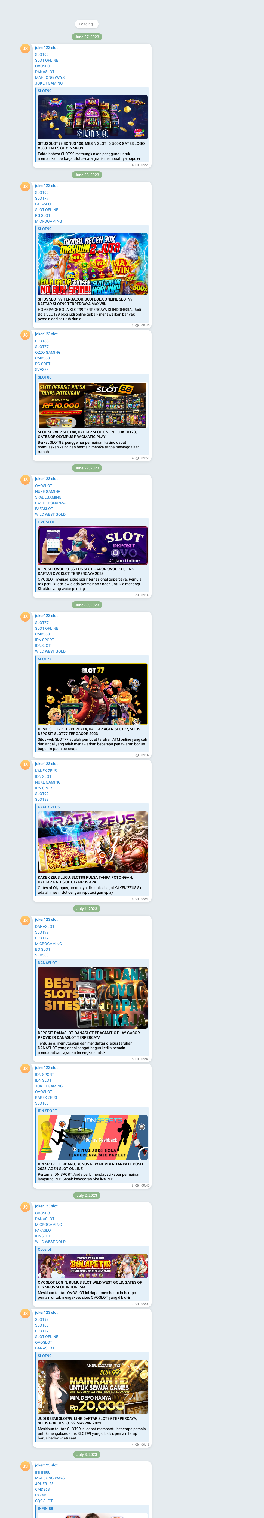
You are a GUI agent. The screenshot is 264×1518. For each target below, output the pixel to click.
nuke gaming (46, 112)
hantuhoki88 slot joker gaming (60, 627)
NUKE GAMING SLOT (53, 306)
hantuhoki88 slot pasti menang (61, 695)
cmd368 (42, 83)
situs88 (41, 864)
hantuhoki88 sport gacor (56, 394)
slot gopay (44, 1193)
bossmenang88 (48, 32)
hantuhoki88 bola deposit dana (61, 701)
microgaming (46, 77)
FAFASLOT (44, 238)
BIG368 (41, 141)
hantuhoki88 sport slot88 (56, 400)
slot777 (41, 953)
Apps (205, 80)
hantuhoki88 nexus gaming (58, 780)
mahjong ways (47, 106)
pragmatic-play (48, 1116)
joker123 (42, 1032)
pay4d (40, 66)
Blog (192, 80)
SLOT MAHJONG (49, 312)
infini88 (41, 100)
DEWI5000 (44, 1404)
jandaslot (43, 1122)
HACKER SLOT (47, 232)
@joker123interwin (202, 37)
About (179, 80)
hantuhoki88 (46, 54)
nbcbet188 (44, 169)
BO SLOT (42, 244)
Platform (221, 80)
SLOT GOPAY (46, 318)
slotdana (42, 964)
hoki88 (41, 870)
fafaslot (41, 94)
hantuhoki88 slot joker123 (57, 621)
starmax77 (44, 163)
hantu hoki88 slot (50, 616)
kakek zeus (44, 89)
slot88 (40, 72)
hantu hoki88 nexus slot (55, 791)
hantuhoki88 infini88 (52, 774)
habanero (43, 129)
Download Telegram (201, 67)
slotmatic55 (45, 157)
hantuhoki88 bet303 (52, 785)
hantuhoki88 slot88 (51, 610)
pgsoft (40, 959)
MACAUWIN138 (48, 198)
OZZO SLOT (45, 226)
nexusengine (45, 60)
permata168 (45, 38)
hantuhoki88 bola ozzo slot (58, 707)
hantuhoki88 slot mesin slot (58, 690)
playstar (42, 117)
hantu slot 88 (46, 462)
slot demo (43, 123)
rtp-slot (41, 1104)
